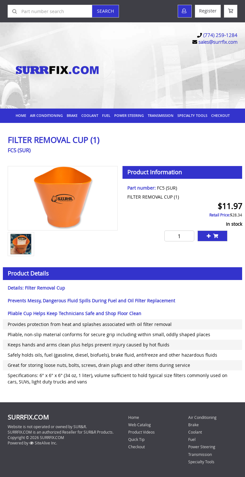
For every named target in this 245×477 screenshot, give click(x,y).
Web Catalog (139, 424)
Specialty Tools (192, 115)
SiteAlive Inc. (43, 442)
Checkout (136, 446)
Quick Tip (136, 439)
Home (21, 115)
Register (208, 11)
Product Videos (141, 432)
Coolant (89, 115)
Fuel (106, 115)
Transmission (161, 115)
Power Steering (129, 115)
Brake (72, 115)
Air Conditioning (46, 115)
